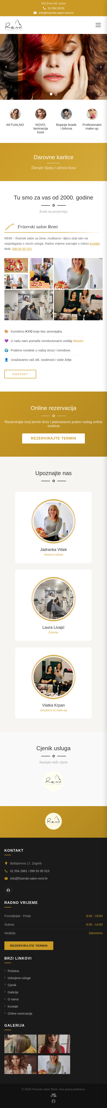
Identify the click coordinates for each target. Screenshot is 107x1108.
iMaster (78, 341)
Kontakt (13, 1006)
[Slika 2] (56, 94)
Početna (13, 971)
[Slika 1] (51, 94)
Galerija (13, 992)
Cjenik (12, 985)
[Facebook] (8, 890)
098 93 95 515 (22, 249)
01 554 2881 (18, 871)
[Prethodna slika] (6, 67)
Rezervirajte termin (53, 438)
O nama (13, 999)
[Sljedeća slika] (101, 67)
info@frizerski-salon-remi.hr (53, 12)
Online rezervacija (20, 1013)
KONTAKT (20, 374)
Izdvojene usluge (19, 978)
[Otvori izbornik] (98, 25)
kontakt (95, 243)
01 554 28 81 (54, 8)
